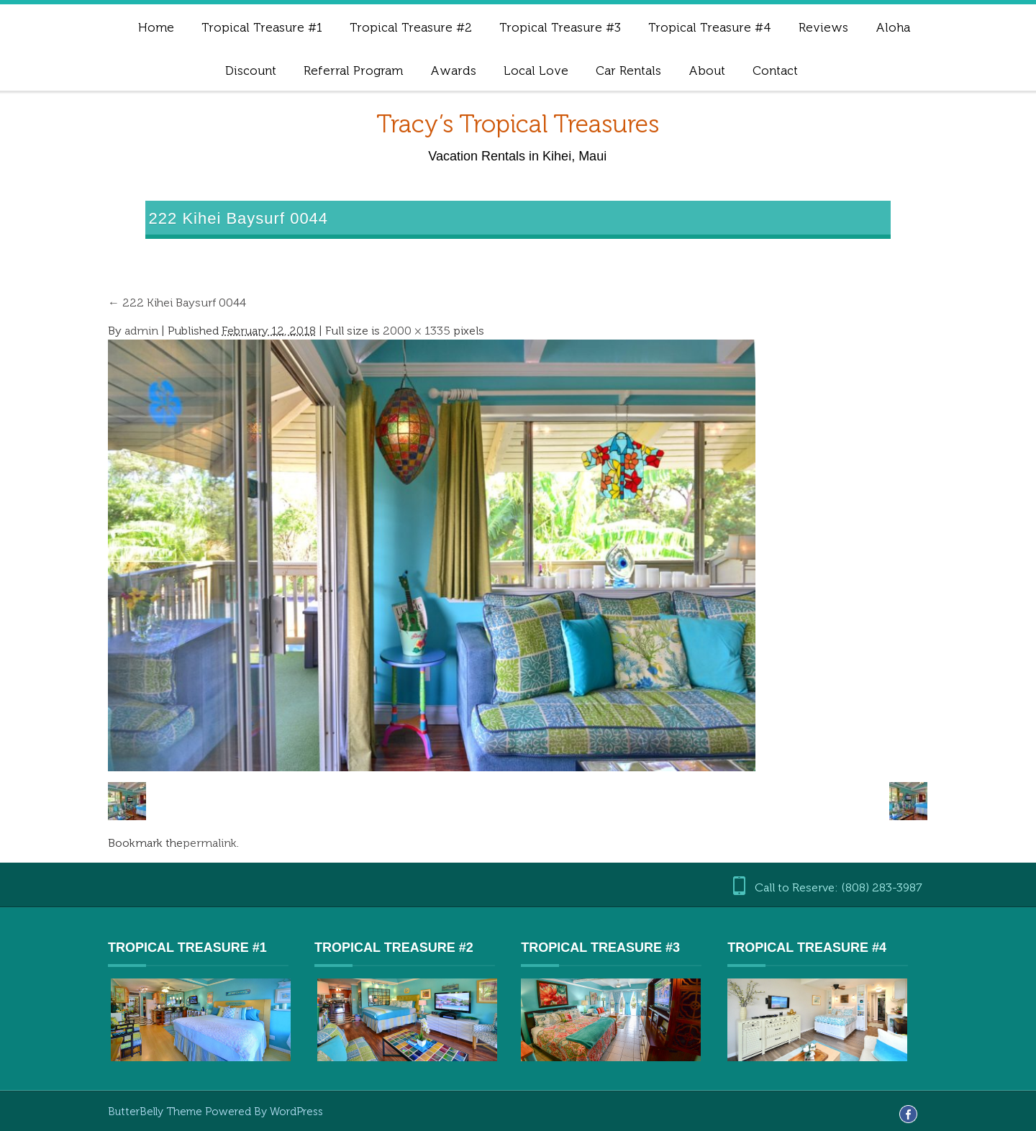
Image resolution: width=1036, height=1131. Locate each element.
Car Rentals (628, 70)
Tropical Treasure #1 (261, 27)
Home (156, 27)
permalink (210, 843)
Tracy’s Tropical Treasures (517, 124)
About (707, 70)
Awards (453, 70)
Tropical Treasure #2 (411, 27)
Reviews (823, 27)
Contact (775, 70)
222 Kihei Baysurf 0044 (177, 302)
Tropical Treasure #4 (709, 27)
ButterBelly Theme (156, 1111)
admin (141, 330)
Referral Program (353, 70)
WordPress (296, 1111)
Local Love (536, 70)
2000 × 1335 (416, 330)
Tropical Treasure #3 (560, 27)
